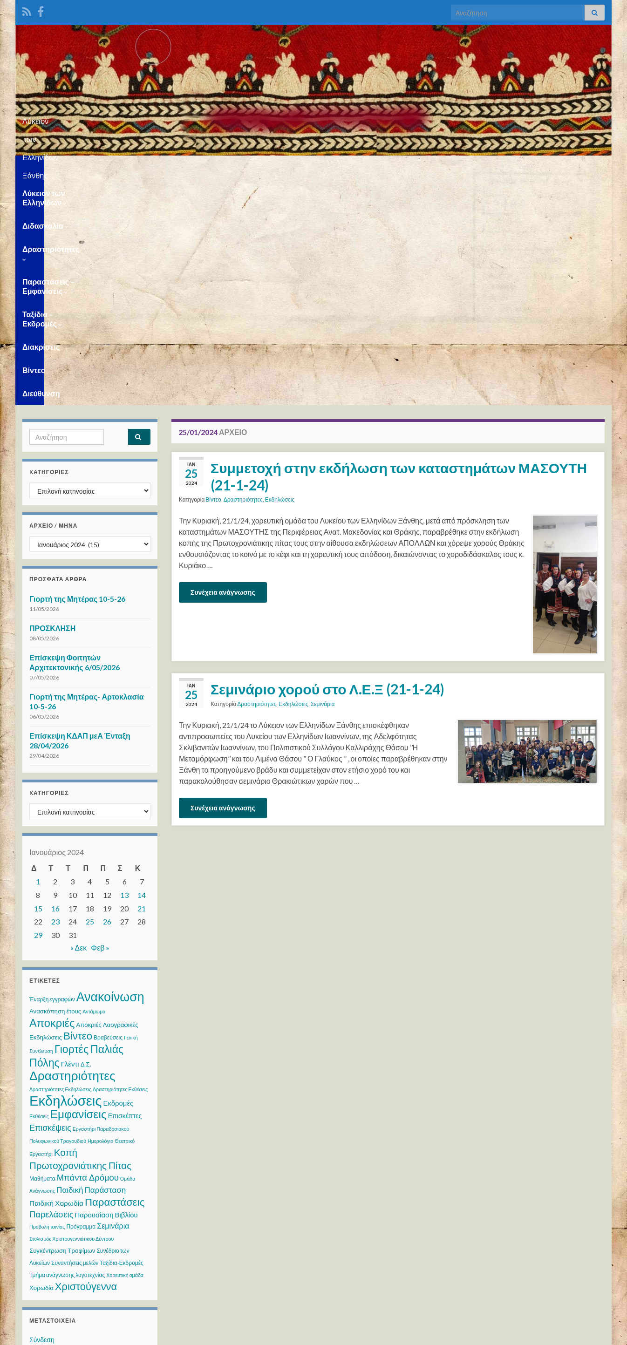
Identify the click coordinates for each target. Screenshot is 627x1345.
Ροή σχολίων (47, 1149)
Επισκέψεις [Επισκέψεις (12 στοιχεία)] (50, 901)
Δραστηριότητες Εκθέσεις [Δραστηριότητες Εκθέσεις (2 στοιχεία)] (120, 863)
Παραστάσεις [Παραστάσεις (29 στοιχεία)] (114, 975)
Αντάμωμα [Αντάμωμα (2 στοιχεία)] (93, 785)
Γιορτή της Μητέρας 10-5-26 (77, 372)
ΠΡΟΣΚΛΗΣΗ (52, 401)
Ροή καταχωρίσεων (56, 1131)
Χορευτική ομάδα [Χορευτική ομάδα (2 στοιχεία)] (124, 1049)
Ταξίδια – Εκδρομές (411, 167)
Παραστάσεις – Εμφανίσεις (311, 167)
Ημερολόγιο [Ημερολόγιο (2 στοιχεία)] (100, 914)
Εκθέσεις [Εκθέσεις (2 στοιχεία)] (39, 890)
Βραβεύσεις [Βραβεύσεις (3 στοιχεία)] (108, 811)
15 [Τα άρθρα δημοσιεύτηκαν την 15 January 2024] (38, 682)
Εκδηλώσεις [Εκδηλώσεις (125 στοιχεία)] (65, 874)
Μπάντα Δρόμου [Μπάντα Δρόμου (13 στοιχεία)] (88, 951)
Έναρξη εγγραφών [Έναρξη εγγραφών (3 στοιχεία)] (52, 772)
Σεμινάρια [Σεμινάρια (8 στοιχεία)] (113, 999)
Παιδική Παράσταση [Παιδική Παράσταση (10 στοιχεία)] (91, 963)
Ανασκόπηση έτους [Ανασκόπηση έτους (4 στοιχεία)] (55, 784)
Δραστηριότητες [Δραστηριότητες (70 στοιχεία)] (72, 849)
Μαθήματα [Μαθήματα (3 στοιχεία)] (42, 952)
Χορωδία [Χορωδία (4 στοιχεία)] (41, 1061)
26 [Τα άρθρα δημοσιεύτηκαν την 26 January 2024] (107, 695)
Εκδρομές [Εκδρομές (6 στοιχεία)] (118, 876)
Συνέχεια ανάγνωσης (223, 366)
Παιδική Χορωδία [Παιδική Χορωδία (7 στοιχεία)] (56, 976)
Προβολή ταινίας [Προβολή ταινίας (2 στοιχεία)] (47, 1000)
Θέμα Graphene (94, 1333)
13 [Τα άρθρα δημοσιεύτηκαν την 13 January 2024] (124, 668)
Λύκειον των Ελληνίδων (66, 167)
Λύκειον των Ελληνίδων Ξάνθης (314, 118)
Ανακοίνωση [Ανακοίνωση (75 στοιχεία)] (110, 770)
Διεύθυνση (569, 167)
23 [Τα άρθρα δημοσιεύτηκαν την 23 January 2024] (55, 695)
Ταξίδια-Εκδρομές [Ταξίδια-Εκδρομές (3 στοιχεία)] (121, 1036)
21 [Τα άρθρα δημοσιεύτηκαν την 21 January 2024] (141, 682)
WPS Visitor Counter (104, 1271)
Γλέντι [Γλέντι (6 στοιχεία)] (70, 837)
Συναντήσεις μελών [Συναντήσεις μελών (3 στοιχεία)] (74, 1036)
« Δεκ (78, 721)
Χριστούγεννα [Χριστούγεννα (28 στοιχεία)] (86, 1059)
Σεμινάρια (323, 477)
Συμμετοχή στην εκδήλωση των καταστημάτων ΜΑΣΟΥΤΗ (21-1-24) (399, 250)
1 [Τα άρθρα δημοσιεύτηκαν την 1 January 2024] (38, 655)
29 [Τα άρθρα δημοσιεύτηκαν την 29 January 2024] (38, 708)
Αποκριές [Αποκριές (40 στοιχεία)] (52, 796)
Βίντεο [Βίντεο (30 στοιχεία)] (77, 809)
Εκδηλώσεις (280, 273)
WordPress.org (51, 1166)
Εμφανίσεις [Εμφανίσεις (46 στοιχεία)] (78, 887)
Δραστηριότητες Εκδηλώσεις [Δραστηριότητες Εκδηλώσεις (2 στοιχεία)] (60, 863)
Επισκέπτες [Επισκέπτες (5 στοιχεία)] (125, 889)
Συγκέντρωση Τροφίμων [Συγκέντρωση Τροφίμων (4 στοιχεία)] (62, 1024)
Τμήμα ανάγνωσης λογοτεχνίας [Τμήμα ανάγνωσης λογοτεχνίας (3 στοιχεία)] (67, 1048)
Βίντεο (524, 167)
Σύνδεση (42, 1113)
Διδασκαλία (148, 167)
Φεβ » (100, 721)
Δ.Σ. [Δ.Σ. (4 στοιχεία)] (86, 838)
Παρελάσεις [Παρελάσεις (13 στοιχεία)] (51, 988)
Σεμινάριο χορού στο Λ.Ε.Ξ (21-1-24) (327, 462)
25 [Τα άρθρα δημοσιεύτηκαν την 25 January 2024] (90, 695)
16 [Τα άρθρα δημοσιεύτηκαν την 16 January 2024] (55, 682)
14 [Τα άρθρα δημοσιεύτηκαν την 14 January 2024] (141, 668)
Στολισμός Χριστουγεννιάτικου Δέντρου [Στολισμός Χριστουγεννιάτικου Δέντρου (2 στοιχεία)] (71, 1012)
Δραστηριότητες (216, 167)
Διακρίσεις (480, 167)
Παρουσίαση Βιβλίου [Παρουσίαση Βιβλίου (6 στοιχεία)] (106, 988)
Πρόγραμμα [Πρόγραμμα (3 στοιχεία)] (80, 1000)
